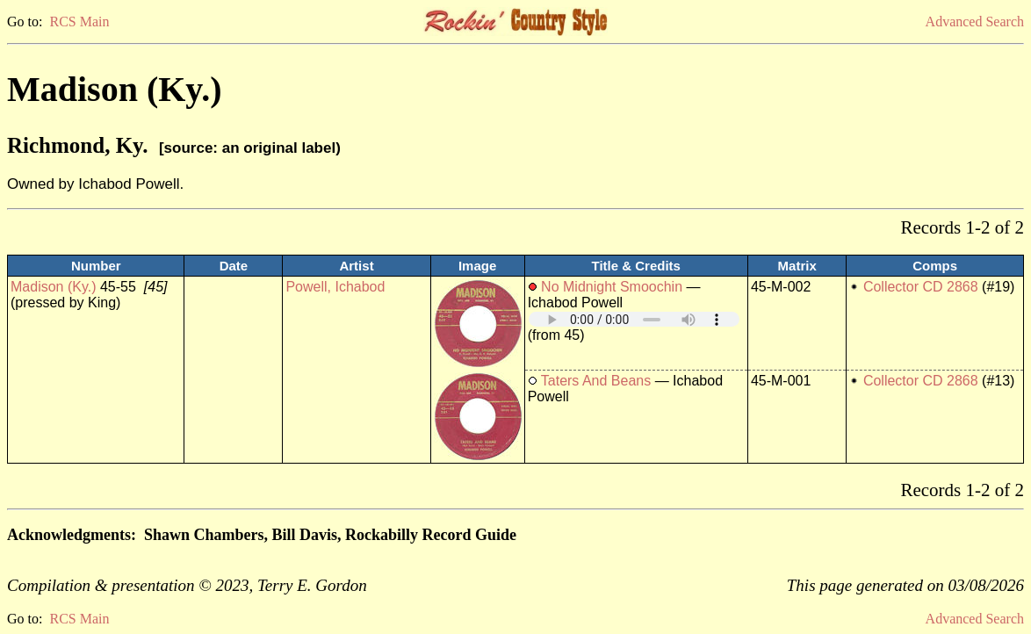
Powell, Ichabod (335, 286)
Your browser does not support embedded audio (634, 319)
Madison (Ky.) (54, 286)
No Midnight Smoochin (613, 286)
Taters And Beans (596, 380)
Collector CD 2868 (920, 286)
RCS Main (79, 21)
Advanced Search (975, 21)
